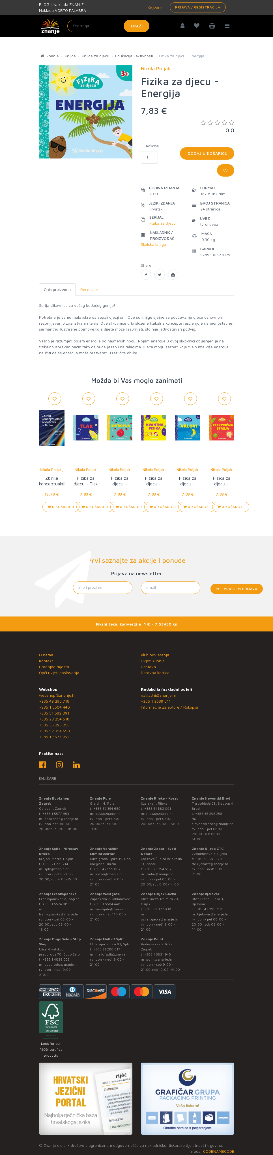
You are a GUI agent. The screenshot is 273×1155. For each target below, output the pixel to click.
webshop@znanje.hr (57, 695)
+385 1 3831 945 (157, 954)
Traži (136, 25)
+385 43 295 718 (54, 701)
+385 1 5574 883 (55, 904)
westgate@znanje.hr (111, 909)
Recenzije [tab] (89, 289)
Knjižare (154, 7)
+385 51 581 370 (208, 859)
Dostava (148, 666)
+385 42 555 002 (107, 869)
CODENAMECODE (218, 1151)
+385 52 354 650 (54, 730)
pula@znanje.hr (107, 813)
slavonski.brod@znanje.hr (212, 824)
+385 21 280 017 (106, 949)
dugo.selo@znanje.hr (61, 964)
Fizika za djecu (162, 223)
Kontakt (46, 660)
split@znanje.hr (56, 869)
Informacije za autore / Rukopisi (169, 707)
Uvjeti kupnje (153, 660)
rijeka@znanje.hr (159, 813)
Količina (152, 146)
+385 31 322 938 (157, 909)
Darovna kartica (155, 672)
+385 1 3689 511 (156, 701)
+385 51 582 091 (54, 713)
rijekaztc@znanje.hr (212, 864)
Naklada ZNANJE (68, 4)
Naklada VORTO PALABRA (62, 10)
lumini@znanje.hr (109, 874)
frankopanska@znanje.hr (58, 914)
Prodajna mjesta (54, 666)
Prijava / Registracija (197, 7)
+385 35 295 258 (54, 724)
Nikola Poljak (51, 469)
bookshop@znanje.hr (61, 819)
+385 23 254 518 (54, 719)
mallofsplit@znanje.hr (112, 954)
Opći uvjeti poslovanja (59, 672)
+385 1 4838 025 (56, 959)
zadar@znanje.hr (159, 874)
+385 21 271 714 (55, 864)
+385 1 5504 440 (54, 707)
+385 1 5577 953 (54, 736)
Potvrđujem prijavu (236, 589)
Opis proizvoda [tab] (57, 289)
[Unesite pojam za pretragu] (108, 26)
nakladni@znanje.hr (158, 695)
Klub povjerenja (155, 654)
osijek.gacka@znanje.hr (159, 919)
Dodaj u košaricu (207, 153)
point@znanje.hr (159, 959)
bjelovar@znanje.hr (212, 914)
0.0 (217, 126)
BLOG (44, 4)
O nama (46, 654)
